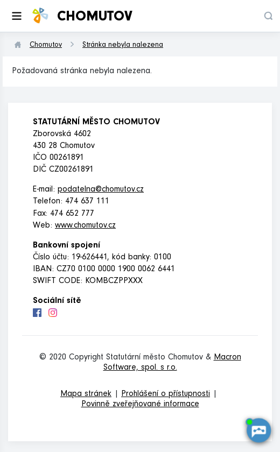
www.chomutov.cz (85, 226)
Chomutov (46, 46)
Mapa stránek (85, 394)
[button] (268, 15)
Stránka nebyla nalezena (122, 46)
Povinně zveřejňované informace (140, 404)
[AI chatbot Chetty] (258, 430)
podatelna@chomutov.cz (101, 190)
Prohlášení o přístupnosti (165, 394)
